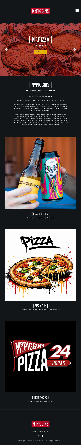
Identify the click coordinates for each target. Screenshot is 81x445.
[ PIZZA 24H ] (40, 306)
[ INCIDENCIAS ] (40, 397)
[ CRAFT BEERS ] (40, 214)
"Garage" (30, 120)
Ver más (40, 52)
